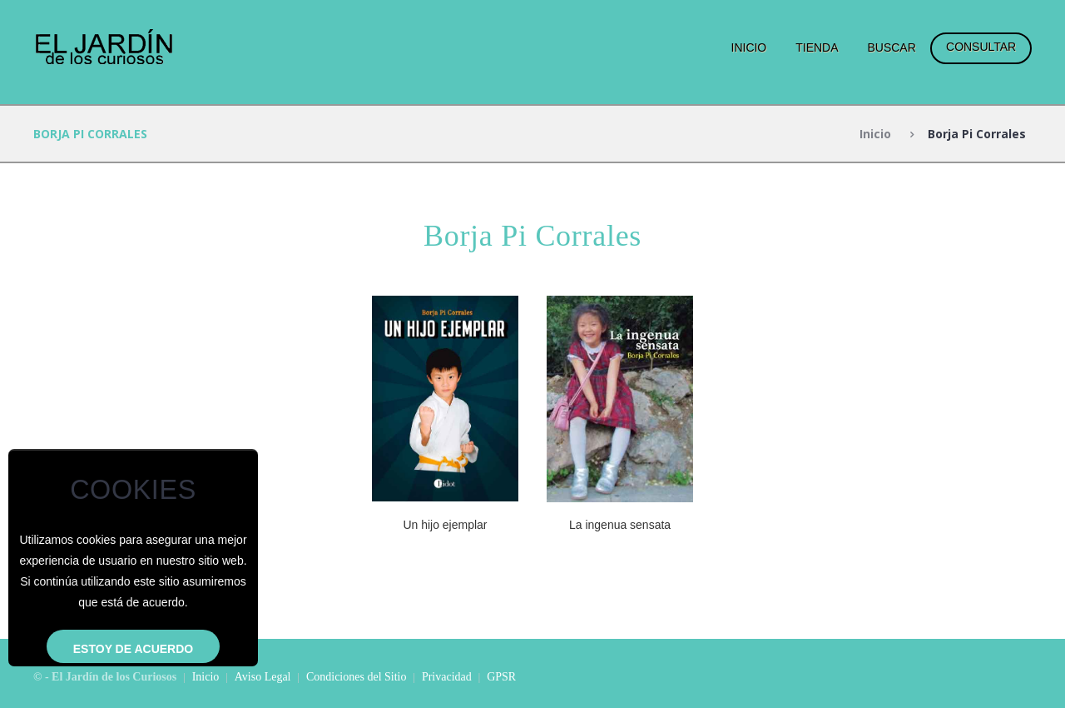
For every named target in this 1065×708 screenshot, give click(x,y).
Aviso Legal (263, 677)
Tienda (816, 47)
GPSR (501, 677)
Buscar (891, 47)
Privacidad (447, 677)
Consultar (981, 46)
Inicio (749, 47)
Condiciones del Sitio (356, 677)
